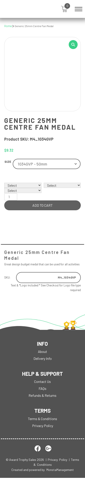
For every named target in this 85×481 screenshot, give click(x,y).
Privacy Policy (42, 425)
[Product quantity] (10, 196)
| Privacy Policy (56, 460)
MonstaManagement (60, 470)
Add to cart (42, 205)
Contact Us (42, 381)
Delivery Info (42, 358)
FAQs (42, 388)
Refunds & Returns (42, 395)
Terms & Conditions (42, 419)
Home (8, 26)
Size (7, 161)
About (42, 351)
